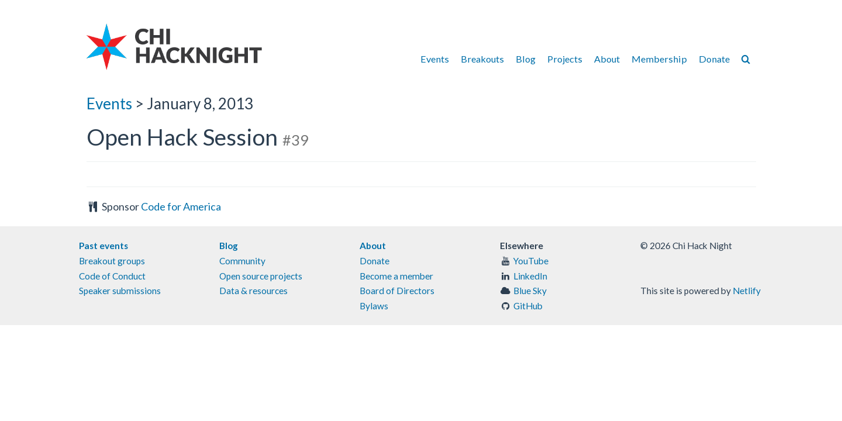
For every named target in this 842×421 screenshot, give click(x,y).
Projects (564, 58)
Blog (526, 58)
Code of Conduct (112, 276)
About (607, 58)
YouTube (530, 261)
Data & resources (253, 290)
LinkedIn (530, 276)
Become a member (396, 276)
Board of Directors (397, 290)
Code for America (181, 206)
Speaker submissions (120, 290)
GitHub (528, 306)
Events (434, 58)
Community (242, 261)
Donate (714, 58)
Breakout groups (112, 261)
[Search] (746, 59)
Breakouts (482, 58)
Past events (103, 245)
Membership (659, 58)
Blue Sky (530, 290)
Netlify (747, 290)
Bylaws (374, 306)
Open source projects (260, 276)
